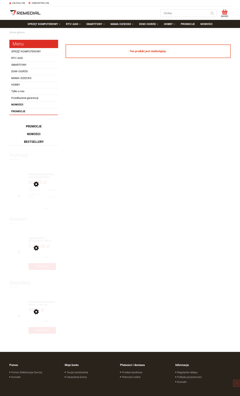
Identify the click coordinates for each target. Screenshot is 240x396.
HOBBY (15, 84)
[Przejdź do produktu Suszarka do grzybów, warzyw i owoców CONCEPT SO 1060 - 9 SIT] (42, 176)
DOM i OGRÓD (19, 71)
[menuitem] (44, 24)
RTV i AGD (17, 57)
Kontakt (16, 377)
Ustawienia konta (77, 377)
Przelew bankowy (132, 372)
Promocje (18, 111)
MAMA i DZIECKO (21, 78)
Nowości (17, 104)
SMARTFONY (18, 64)
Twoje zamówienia (77, 372)
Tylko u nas (17, 91)
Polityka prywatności (189, 377)
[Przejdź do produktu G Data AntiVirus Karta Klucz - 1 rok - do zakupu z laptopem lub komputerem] (42, 303)
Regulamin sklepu (187, 372)
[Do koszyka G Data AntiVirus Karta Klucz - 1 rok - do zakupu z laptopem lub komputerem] (42, 330)
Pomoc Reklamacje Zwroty (26, 372)
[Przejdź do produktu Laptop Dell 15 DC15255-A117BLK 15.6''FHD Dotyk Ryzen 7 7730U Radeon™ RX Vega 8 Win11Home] (42, 239)
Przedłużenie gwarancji (24, 97)
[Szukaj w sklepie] (185, 13)
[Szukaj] (212, 13)
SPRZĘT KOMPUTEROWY (26, 51)
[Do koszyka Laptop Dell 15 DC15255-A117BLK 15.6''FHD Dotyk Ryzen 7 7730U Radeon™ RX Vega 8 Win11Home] (42, 266)
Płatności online (131, 377)
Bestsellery (34, 142)
